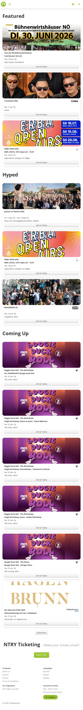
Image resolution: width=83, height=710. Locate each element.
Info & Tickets (41, 66)
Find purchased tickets (52, 692)
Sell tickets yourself (10, 689)
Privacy (5, 678)
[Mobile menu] (79, 4)
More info (41, 654)
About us (6, 671)
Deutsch (46, 671)
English (46, 675)
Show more (41, 632)
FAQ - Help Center (50, 689)
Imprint (5, 675)
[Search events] (10, 4)
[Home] (3, 4)
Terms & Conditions (10, 681)
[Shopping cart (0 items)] (73, 4)
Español (46, 678)
